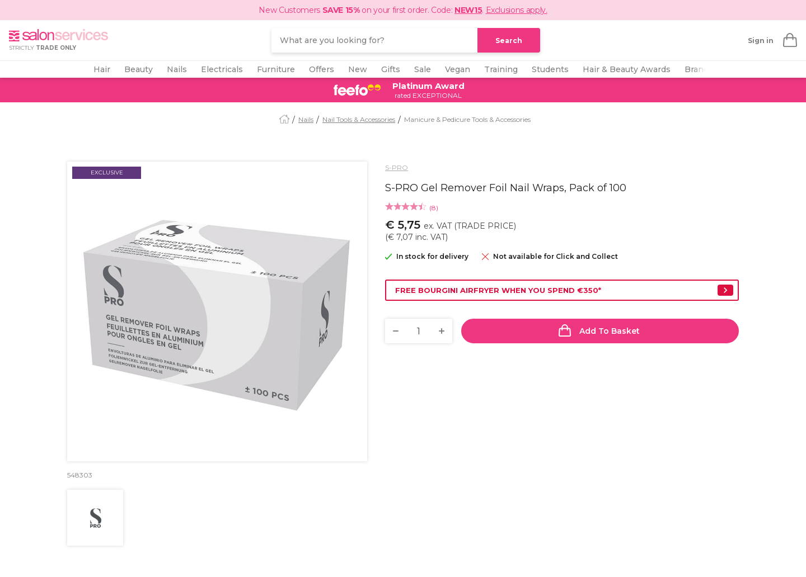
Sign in (761, 40)
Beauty (138, 69)
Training (501, 69)
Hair (101, 69)
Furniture (276, 69)
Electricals (222, 69)
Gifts (390, 69)
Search (508, 40)
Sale (422, 69)
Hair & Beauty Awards (627, 69)
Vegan (457, 69)
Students (550, 69)
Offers (321, 69)
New (357, 69)
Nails (177, 69)
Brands (699, 69)
